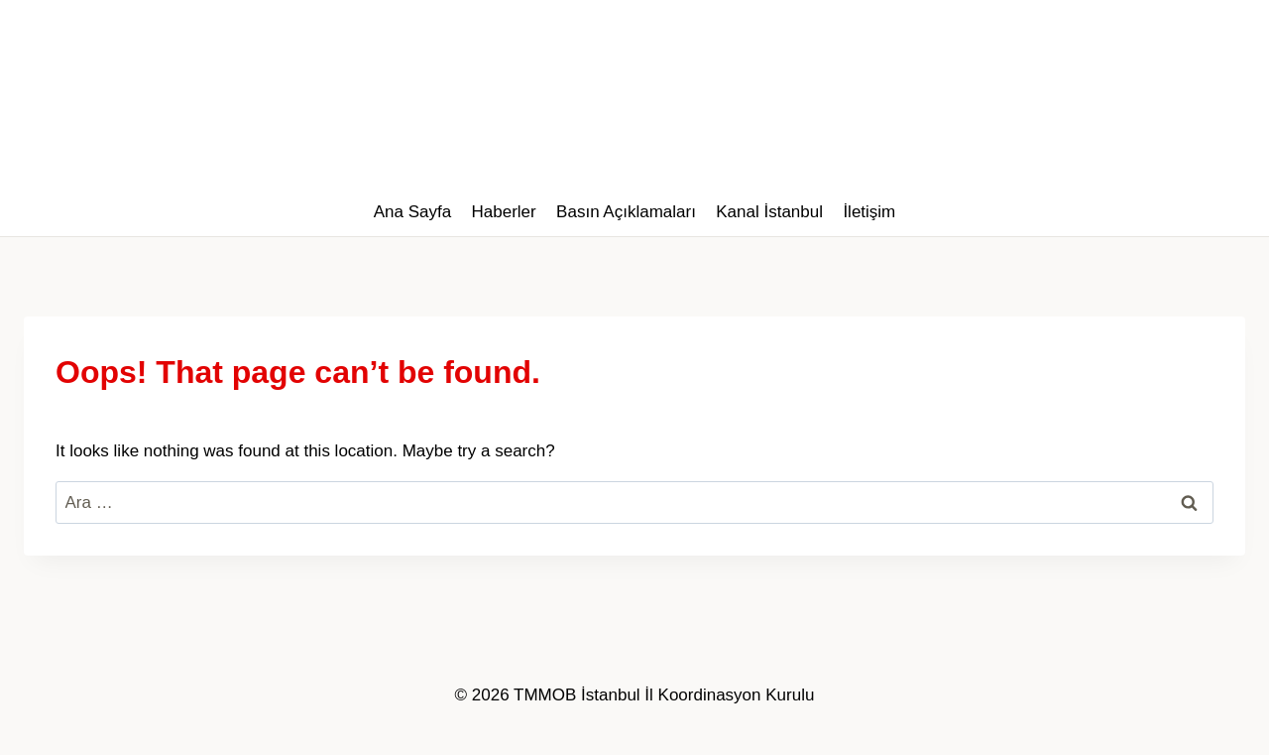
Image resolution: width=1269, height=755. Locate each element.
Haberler (504, 211)
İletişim (869, 211)
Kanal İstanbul (769, 211)
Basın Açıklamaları (626, 211)
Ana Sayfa (412, 211)
